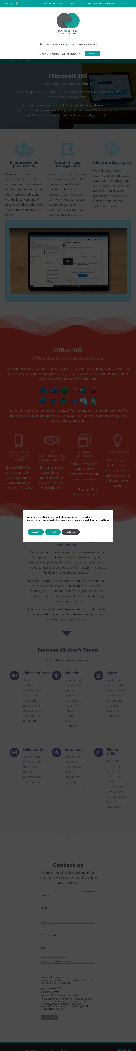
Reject (53, 531)
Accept (35, 531)
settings (105, 520)
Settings (71, 531)
